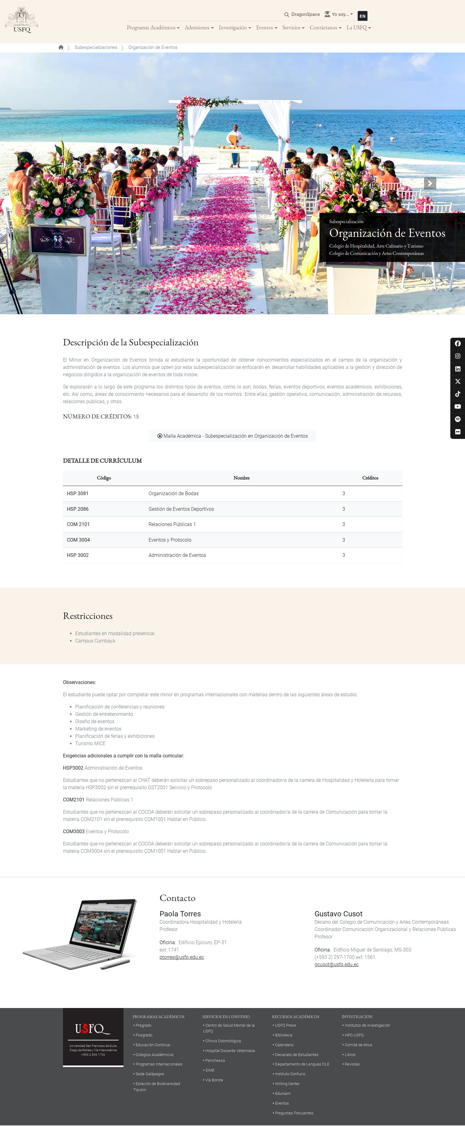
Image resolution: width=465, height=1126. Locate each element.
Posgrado (144, 1035)
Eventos (264, 27)
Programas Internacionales (159, 1064)
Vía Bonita (214, 1080)
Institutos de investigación (367, 1025)
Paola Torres (180, 914)
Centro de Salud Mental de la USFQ (229, 1028)
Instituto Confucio (290, 1074)
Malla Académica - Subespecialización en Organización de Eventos (236, 436)
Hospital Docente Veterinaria (230, 1051)
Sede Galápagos (150, 1074)
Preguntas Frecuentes (294, 1113)
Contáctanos (323, 27)
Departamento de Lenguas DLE (302, 1064)
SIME (209, 1070)
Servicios (291, 27)
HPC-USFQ (354, 1035)
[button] (35, 184)
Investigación (233, 27)
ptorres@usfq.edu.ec (182, 957)
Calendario (284, 1045)
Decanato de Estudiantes (297, 1055)
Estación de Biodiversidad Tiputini (156, 1087)
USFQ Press (285, 1025)
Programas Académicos (151, 27)
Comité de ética (358, 1045)
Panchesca (215, 1060)
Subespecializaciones (96, 47)
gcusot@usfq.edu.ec (337, 965)
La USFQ (357, 27)
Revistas (352, 1064)
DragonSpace (306, 14)
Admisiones (197, 27)
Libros (350, 1055)
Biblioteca (283, 1035)
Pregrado (143, 1025)
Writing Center (287, 1084)
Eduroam (283, 1094)
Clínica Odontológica (223, 1041)
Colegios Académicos (155, 1055)
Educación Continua (153, 1045)
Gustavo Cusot (339, 914)
